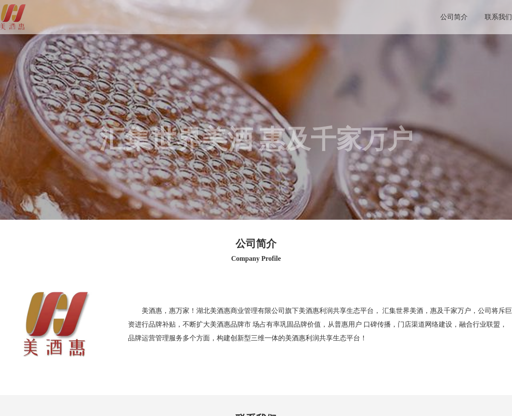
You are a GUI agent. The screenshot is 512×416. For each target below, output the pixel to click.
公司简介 (454, 17)
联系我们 (498, 17)
